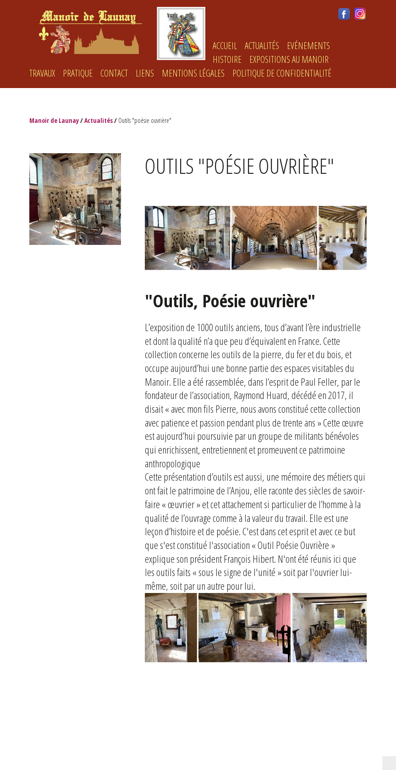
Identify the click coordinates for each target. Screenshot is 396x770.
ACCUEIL (225, 45)
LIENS (145, 73)
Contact (114, 73)
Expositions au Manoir (289, 59)
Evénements (308, 45)
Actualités (262, 45)
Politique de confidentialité (281, 73)
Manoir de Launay (54, 120)
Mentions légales (193, 73)
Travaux (42, 73)
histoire (227, 59)
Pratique (78, 73)
